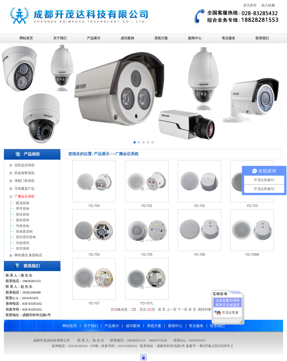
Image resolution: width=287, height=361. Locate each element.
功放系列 (22, 243)
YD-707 (94, 303)
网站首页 (26, 38)
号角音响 (22, 226)
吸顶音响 (22, 203)
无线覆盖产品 (24, 189)
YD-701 (146, 206)
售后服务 (228, 38)
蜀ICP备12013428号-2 (216, 346)
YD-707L (146, 303)
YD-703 (252, 206)
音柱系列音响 (26, 237)
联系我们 (262, 38)
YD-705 (146, 255)
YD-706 (199, 255)
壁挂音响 (22, 214)
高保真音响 (24, 231)
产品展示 (93, 38)
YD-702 (199, 206)
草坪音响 (22, 209)
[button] (134, 142)
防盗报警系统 (24, 173)
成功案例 (127, 38)
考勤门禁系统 (24, 181)
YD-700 (94, 206)
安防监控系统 (24, 165)
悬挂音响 (22, 220)
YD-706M (252, 255)
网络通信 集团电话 (28, 255)
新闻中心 (194, 38)
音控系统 (22, 248)
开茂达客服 (230, 267)
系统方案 (161, 38)
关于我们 (60, 38)
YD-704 (94, 255)
